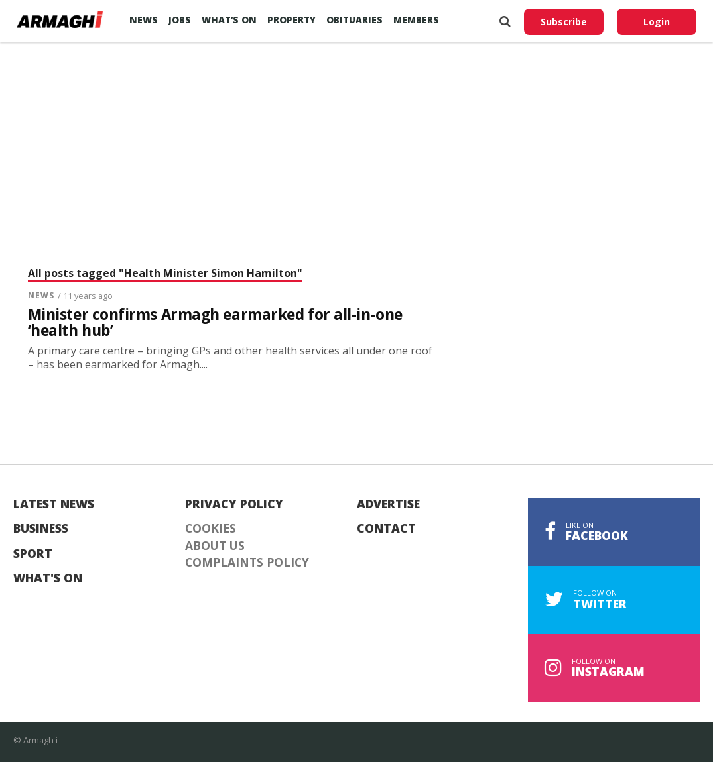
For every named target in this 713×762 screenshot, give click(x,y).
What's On (47, 578)
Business (40, 529)
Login (656, 21)
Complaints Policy (247, 563)
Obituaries (354, 19)
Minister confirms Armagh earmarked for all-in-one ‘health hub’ (215, 323)
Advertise (388, 504)
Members (416, 19)
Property (291, 19)
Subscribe (564, 21)
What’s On (229, 19)
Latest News (53, 504)
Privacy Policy (234, 504)
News (143, 19)
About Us (215, 546)
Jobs (179, 19)
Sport (32, 554)
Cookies (210, 529)
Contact (386, 529)
